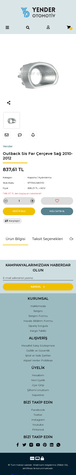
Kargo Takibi (38, 330)
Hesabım (38, 375)
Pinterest (38, 429)
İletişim (38, 311)
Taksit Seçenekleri (47, 239)
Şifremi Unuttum (38, 390)
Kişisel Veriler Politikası (38, 360)
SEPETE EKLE (19, 211)
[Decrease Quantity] (6, 201)
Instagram (38, 419)
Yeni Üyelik (38, 380)
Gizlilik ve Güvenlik (38, 350)
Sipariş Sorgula (38, 326)
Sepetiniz (38, 395)
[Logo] (38, 12)
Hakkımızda (38, 306)
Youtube (38, 424)
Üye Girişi (38, 385)
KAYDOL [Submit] (38, 286)
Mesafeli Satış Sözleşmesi (38, 345)
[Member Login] (48, 27)
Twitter (38, 414)
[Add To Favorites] (57, 201)
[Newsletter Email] (38, 278)
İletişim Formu (38, 316)
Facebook (38, 410)
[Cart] (69, 27)
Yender (8, 146)
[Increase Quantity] (32, 201)
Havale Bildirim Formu (38, 321)
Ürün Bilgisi (15, 239)
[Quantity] (19, 201)
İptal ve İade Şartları (38, 355)
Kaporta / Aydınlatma (39, 177)
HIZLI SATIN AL (57, 211)
